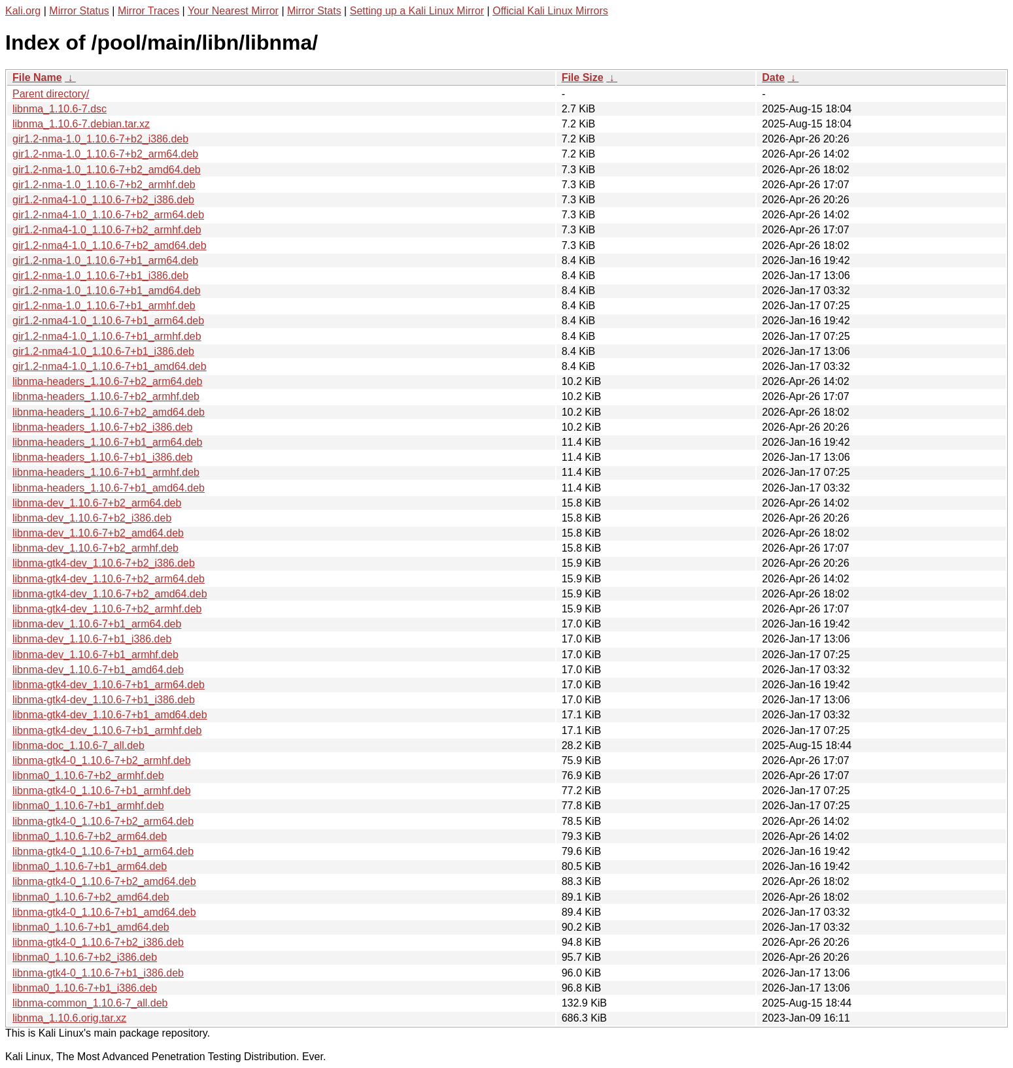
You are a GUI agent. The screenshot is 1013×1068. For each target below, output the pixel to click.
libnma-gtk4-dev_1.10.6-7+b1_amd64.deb (109, 714)
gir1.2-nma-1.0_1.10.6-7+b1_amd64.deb (106, 290)
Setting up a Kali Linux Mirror (417, 10)
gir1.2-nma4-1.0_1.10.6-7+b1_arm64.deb (108, 320)
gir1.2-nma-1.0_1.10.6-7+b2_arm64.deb (105, 153)
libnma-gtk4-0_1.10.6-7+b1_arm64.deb (103, 851)
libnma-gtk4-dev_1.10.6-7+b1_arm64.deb (108, 684)
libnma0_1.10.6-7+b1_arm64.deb (89, 866)
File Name (37, 77)
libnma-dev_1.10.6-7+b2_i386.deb (91, 518)
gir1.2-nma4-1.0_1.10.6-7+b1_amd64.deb (109, 366)
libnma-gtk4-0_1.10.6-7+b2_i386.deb (98, 942)
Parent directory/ (50, 93)
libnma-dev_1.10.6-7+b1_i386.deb (91, 638)
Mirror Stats (314, 10)
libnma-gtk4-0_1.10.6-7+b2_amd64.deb (104, 881)
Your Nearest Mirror (233, 10)
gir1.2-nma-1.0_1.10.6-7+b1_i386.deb (100, 275)
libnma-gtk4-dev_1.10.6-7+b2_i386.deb (103, 563)
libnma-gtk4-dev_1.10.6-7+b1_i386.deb (103, 699)
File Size (583, 77)
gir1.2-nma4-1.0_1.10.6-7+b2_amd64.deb (109, 245)
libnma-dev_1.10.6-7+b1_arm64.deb (96, 623)
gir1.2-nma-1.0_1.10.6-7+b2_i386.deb (100, 138)
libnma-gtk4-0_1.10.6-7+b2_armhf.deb (101, 760)
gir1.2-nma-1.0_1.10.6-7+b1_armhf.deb (104, 305)
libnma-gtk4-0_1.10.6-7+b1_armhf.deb (101, 790)
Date (773, 77)
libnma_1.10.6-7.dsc (59, 108)
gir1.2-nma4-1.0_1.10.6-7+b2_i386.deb (103, 199)
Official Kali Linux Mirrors (550, 10)
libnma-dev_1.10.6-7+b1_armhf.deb (95, 654)
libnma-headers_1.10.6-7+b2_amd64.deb (108, 412)
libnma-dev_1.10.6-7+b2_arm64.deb (96, 503)
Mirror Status (79, 10)
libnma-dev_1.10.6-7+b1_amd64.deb (98, 669)
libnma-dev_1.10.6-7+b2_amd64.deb (98, 533)
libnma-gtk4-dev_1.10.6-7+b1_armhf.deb (107, 730)
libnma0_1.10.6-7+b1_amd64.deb (90, 927)
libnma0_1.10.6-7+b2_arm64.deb (89, 836)
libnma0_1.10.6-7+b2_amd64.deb (90, 897)
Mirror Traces (148, 10)
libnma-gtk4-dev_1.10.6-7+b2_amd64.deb (109, 593)
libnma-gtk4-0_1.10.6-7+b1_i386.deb (98, 972)
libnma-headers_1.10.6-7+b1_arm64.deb (107, 442)
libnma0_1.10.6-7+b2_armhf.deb (88, 775)
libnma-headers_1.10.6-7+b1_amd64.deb (108, 487)
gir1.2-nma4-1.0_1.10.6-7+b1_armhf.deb (106, 336)
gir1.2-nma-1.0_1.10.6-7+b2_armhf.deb (104, 184)
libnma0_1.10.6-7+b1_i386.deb (84, 987)
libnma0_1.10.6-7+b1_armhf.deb (88, 805)
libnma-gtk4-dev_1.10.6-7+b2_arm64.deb (108, 578)
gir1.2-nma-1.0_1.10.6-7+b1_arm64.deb (105, 260)
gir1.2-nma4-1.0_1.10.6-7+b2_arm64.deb (108, 214)
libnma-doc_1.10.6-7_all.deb (78, 745)
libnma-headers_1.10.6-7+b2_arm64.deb (107, 381)
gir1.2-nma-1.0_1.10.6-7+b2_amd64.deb (106, 169)
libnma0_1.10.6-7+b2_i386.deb (84, 957)
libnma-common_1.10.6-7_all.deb (89, 1003)
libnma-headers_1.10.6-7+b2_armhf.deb (105, 396)
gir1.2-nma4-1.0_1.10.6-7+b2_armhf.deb (106, 229)
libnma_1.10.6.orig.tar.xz (69, 1018)
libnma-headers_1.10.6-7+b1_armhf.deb (105, 472)
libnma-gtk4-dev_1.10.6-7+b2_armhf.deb (107, 608)
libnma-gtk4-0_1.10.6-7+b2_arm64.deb (103, 821)
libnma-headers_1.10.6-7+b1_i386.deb (102, 457)
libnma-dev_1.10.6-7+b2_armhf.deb (95, 548)
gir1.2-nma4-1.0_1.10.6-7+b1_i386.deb (103, 351)
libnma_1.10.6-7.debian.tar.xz (81, 123)
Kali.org (23, 10)
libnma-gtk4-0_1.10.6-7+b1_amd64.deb (104, 912)
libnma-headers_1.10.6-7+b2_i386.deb (102, 427)
